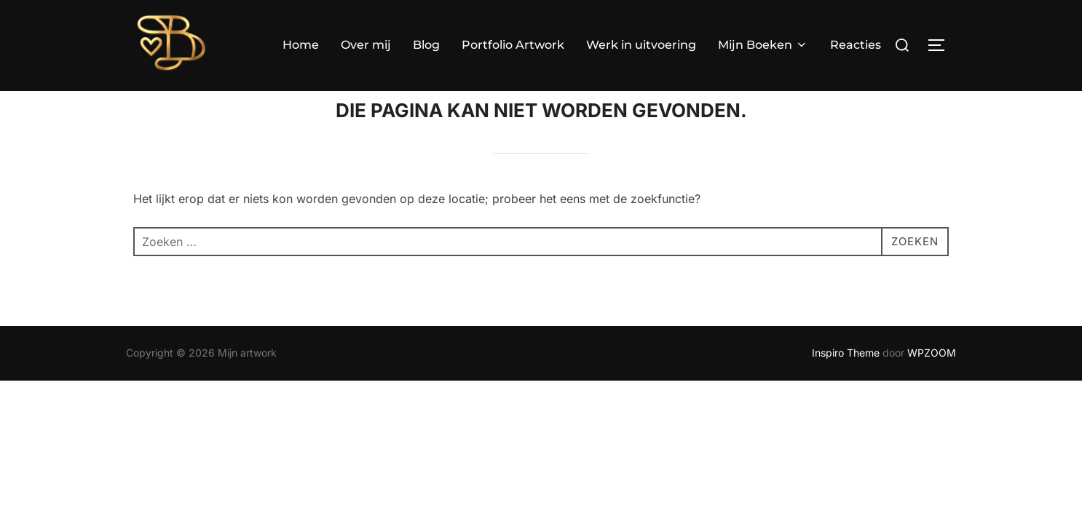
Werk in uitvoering (641, 45)
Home (301, 45)
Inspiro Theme (846, 381)
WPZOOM (931, 381)
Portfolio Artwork (513, 45)
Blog (426, 45)
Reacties (855, 45)
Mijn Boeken (763, 45)
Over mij (366, 45)
